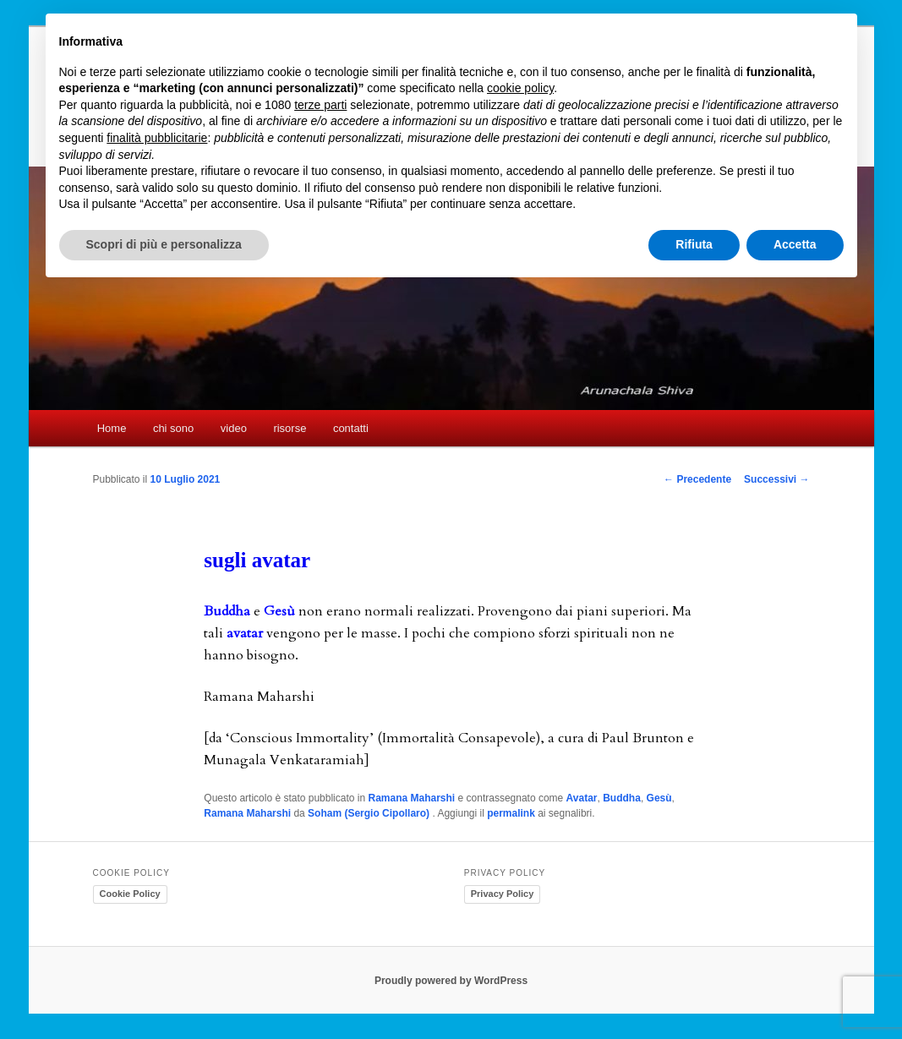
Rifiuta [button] (694, 244)
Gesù (659, 798)
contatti (351, 428)
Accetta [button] (795, 244)
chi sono (173, 428)
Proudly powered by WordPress (451, 981)
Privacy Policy (502, 894)
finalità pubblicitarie (157, 138)
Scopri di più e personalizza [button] (164, 244)
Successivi (776, 479)
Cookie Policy (130, 894)
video (234, 428)
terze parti (320, 105)
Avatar (582, 798)
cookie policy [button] (520, 88)
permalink (511, 813)
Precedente (697, 479)
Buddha (622, 798)
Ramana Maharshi (411, 798)
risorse (289, 428)
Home (112, 428)
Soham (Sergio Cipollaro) (370, 813)
